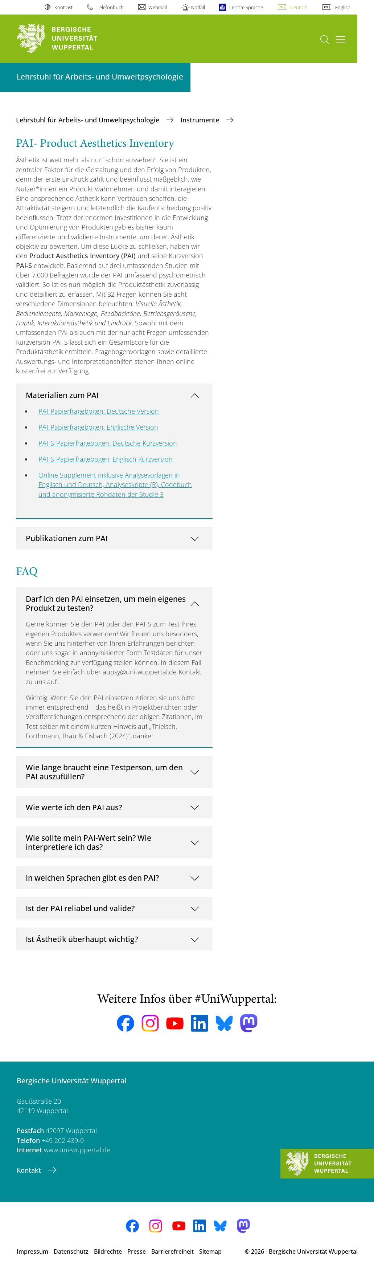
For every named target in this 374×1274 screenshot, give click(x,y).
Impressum (32, 1251)
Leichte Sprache (246, 7)
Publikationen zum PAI (67, 538)
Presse (136, 1251)
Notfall (198, 7)
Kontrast (63, 7)
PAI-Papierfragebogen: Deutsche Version (98, 411)
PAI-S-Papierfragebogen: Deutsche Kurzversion (107, 443)
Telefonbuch (110, 7)
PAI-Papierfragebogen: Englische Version (98, 427)
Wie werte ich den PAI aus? (74, 807)
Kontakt (30, 1170)
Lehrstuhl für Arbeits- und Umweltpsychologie (88, 119)
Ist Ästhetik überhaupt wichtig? (82, 939)
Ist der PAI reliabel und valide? (80, 908)
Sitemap (210, 1251)
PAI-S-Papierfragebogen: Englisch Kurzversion (105, 459)
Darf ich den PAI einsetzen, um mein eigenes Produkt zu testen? (106, 603)
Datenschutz (71, 1251)
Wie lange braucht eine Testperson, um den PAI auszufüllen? (104, 772)
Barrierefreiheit (172, 1251)
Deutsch (299, 7)
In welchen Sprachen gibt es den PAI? (92, 878)
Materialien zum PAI (62, 395)
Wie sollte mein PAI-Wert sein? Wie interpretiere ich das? (88, 842)
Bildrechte (108, 1251)
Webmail (157, 7)
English (342, 7)
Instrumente (201, 119)
